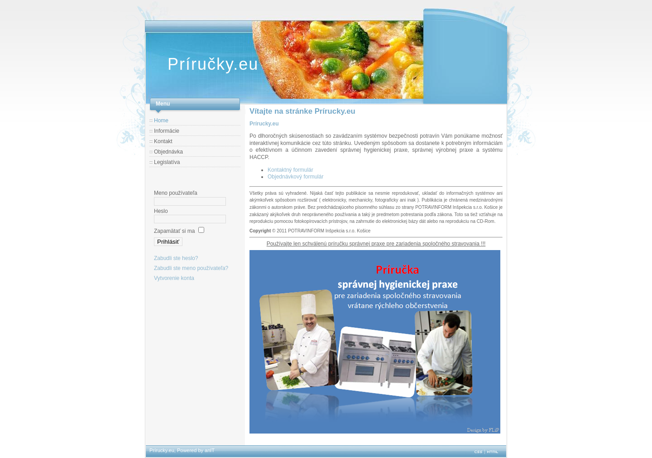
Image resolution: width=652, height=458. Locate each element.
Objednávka (168, 152)
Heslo (161, 211)
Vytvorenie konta (174, 278)
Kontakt (163, 141)
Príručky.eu (213, 64)
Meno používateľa (175, 193)
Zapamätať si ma (174, 231)
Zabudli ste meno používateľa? (191, 268)
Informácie (166, 131)
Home (161, 120)
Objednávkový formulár (295, 177)
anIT (210, 450)
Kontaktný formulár (290, 170)
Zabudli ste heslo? (176, 258)
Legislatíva (167, 162)
